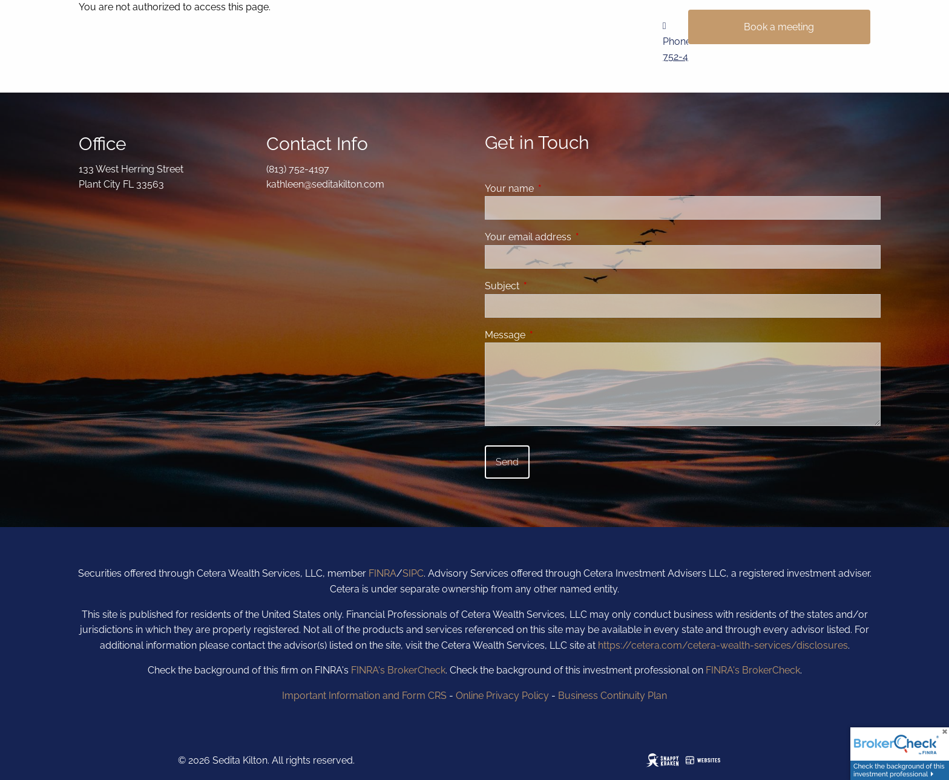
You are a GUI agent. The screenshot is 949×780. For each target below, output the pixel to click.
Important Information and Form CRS (364, 695)
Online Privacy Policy (502, 695)
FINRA (382, 573)
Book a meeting (779, 27)
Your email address (575, 237)
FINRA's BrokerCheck (398, 670)
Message (552, 335)
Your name (556, 188)
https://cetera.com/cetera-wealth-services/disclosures (723, 645)
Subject (548, 286)
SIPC (413, 573)
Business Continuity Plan (612, 695)
